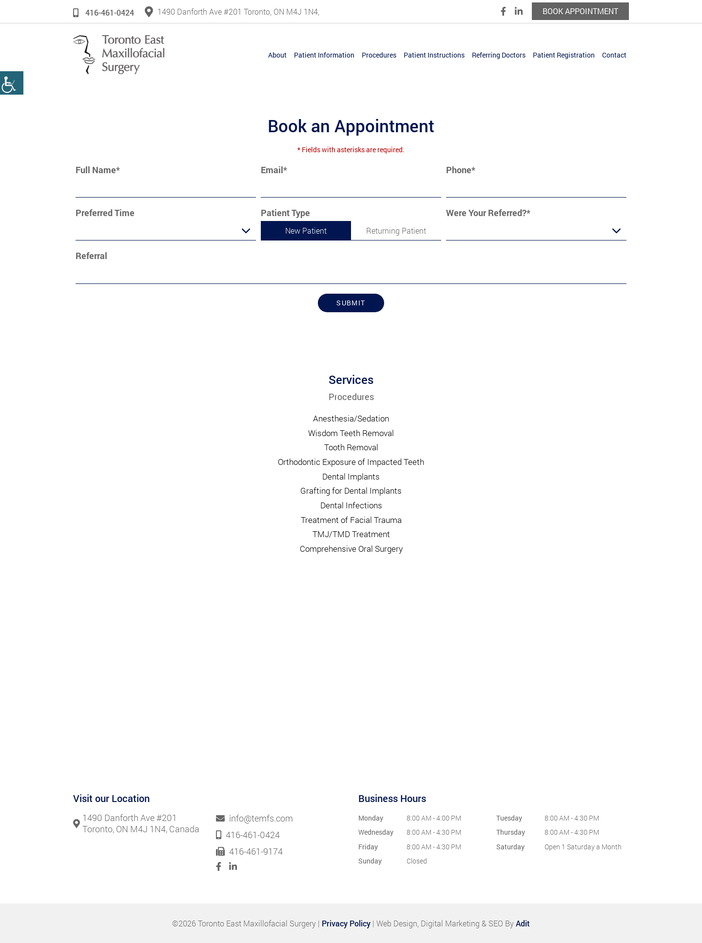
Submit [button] (350, 302)
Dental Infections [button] (351, 505)
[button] (11, 83)
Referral (91, 255)
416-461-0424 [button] (103, 12)
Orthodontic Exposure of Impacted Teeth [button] (351, 461)
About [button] (277, 55)
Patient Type (285, 213)
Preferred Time (105, 213)
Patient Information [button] (324, 55)
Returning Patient (396, 230)
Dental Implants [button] (351, 476)
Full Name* (98, 170)
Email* (274, 170)
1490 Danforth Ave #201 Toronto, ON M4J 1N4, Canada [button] (136, 823)
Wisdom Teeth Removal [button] (351, 433)
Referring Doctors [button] (499, 55)
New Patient (306, 230)
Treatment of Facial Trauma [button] (351, 519)
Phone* (460, 170)
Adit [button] (523, 923)
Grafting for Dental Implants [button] (351, 490)
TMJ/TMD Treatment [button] (351, 534)
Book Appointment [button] (580, 11)
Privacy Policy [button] (346, 923)
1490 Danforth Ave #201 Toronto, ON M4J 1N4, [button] (232, 11)
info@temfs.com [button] (254, 818)
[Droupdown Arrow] (246, 230)
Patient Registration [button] (564, 55)
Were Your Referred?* (488, 213)
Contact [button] (614, 55)
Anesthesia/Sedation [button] (351, 418)
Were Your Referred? (480, 232)
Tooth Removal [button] (351, 447)
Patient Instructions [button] (434, 55)
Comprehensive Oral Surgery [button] (351, 548)
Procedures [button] (379, 55)
